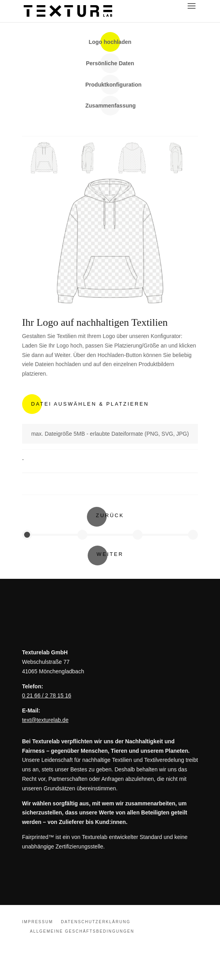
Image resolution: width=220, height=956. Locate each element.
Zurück (110, 515)
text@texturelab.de (45, 720)
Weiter (110, 554)
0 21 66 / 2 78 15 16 (46, 695)
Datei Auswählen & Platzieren (90, 404)
